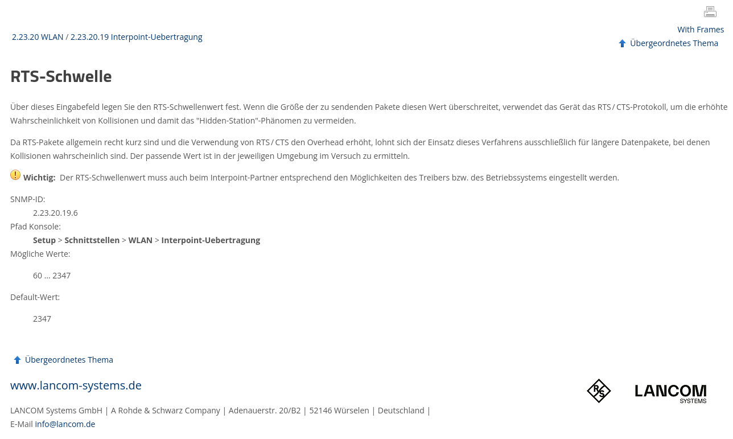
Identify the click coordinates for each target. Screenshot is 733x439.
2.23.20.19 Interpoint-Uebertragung (136, 36)
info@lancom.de (65, 424)
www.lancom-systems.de (76, 385)
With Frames (701, 29)
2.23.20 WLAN (38, 36)
